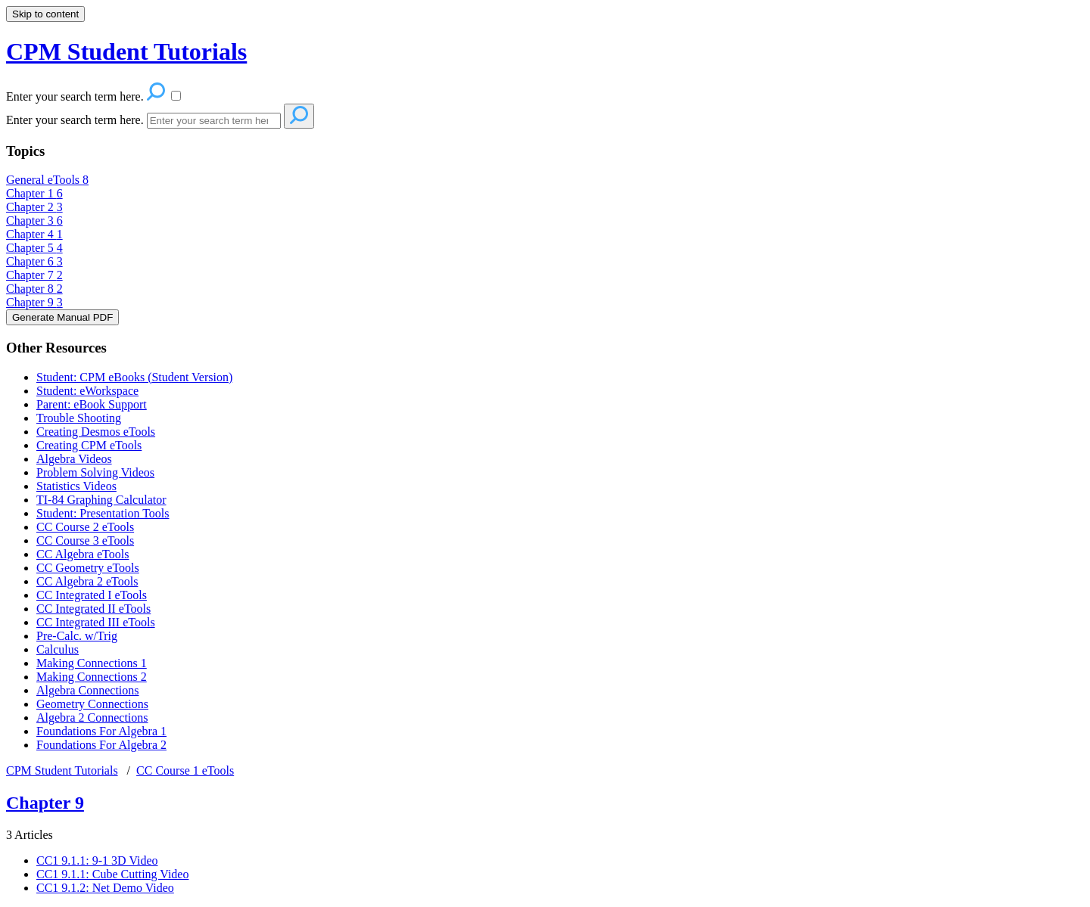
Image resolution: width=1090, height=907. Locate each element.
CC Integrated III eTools (95, 622)
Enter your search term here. (75, 119)
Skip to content (45, 14)
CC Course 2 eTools (85, 526)
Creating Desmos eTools (95, 431)
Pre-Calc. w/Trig (76, 635)
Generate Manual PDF (62, 317)
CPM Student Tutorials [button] (126, 51)
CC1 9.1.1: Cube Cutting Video (112, 874)
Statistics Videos (76, 486)
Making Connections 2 (91, 676)
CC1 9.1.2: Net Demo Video (105, 887)
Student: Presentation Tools (102, 513)
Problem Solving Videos (95, 472)
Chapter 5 (34, 247)
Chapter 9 (34, 302)
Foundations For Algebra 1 (101, 731)
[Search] (214, 121)
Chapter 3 (34, 220)
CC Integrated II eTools (93, 608)
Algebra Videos (74, 458)
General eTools (47, 179)
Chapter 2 (34, 206)
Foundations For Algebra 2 (101, 744)
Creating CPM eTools (89, 445)
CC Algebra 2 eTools (87, 581)
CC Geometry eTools (87, 567)
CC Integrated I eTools (91, 595)
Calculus (57, 649)
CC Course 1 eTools (185, 770)
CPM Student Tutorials (62, 770)
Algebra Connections (87, 690)
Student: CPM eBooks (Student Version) (134, 377)
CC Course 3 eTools (85, 540)
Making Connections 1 (91, 663)
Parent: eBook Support (91, 404)
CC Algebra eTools (82, 554)
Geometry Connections (92, 703)
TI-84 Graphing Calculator (101, 499)
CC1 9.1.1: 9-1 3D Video (97, 860)
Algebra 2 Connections (92, 717)
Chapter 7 (34, 275)
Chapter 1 (34, 193)
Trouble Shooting (78, 418)
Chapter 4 (34, 234)
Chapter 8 (34, 288)
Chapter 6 (34, 261)
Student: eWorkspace (87, 390)
